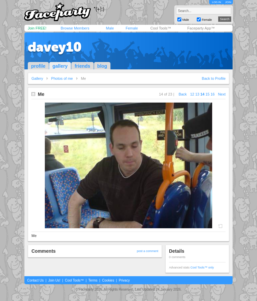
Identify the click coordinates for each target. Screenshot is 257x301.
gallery (60, 66)
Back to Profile (214, 78)
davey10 (55, 47)
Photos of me (62, 78)
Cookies (108, 280)
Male (110, 28)
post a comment (147, 251)
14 (202, 94)
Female (131, 28)
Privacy (124, 280)
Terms (92, 280)
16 (212, 94)
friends (82, 66)
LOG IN (216, 2)
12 (192, 94)
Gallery (37, 78)
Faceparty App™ (201, 28)
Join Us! (54, 280)
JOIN (228, 2)
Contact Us (35, 280)
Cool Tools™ (160, 28)
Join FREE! (37, 28)
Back (183, 94)
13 (197, 94)
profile (38, 66)
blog (102, 66)
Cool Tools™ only (202, 267)
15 (207, 94)
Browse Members (75, 28)
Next (222, 94)
